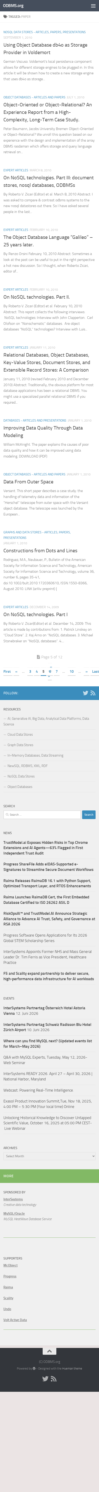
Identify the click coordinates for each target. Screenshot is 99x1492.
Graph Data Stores (20, 745)
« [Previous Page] (16, 671)
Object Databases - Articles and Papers (34, 97)
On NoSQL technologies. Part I (35, 614)
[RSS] (93, 693)
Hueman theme (72, 1368)
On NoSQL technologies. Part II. (36, 297)
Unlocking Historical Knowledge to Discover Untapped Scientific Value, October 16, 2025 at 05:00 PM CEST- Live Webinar (47, 1123)
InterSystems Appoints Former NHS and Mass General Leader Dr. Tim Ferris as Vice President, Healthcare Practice (47, 957)
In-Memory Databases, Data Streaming (35, 755)
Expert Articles (15, 170)
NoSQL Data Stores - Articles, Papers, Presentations (44, 32)
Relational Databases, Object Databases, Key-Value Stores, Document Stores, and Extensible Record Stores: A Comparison (46, 362)
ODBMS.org (13, 5)
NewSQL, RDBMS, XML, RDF (28, 766)
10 (72, 671)
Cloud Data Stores (20, 734)
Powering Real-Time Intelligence (46, 1090)
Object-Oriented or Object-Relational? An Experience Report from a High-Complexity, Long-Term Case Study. (47, 112)
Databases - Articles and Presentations (34, 420)
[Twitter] (85, 693)
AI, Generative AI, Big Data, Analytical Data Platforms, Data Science (46, 721)
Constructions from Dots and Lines (40, 551)
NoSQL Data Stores (21, 776)
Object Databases (20, 787)
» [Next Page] (87, 671)
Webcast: (11, 1090)
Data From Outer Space (28, 482)
